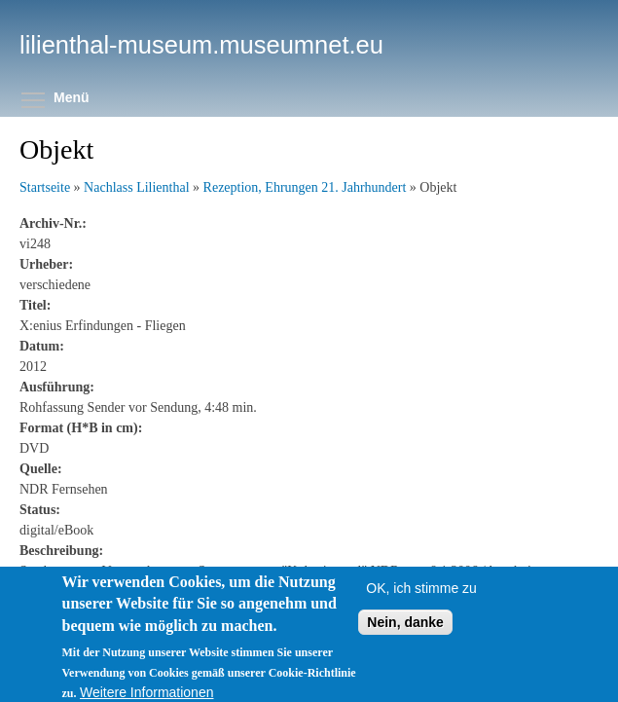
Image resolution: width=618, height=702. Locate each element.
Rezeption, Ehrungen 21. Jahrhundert (305, 187)
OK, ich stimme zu (421, 596)
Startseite (44, 187)
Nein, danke (405, 630)
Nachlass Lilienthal (136, 187)
